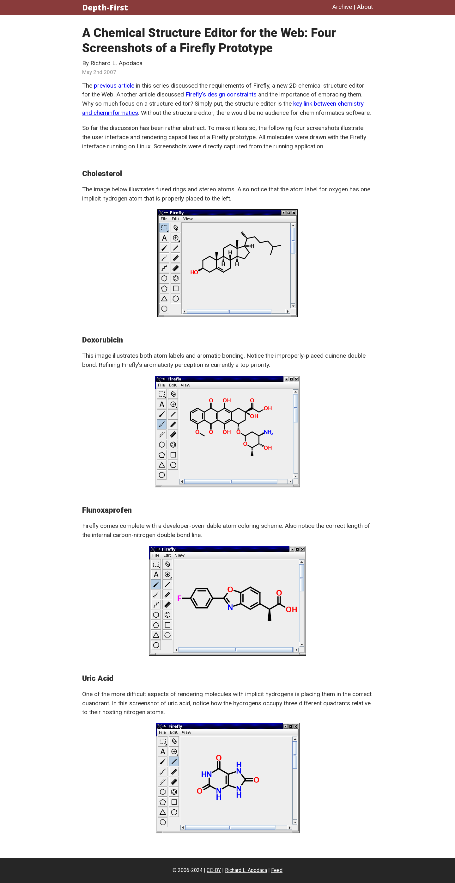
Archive (342, 6)
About (365, 6)
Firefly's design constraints (221, 94)
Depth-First (105, 7)
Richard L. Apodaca (246, 870)
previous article (114, 85)
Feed (276, 870)
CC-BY (214, 870)
